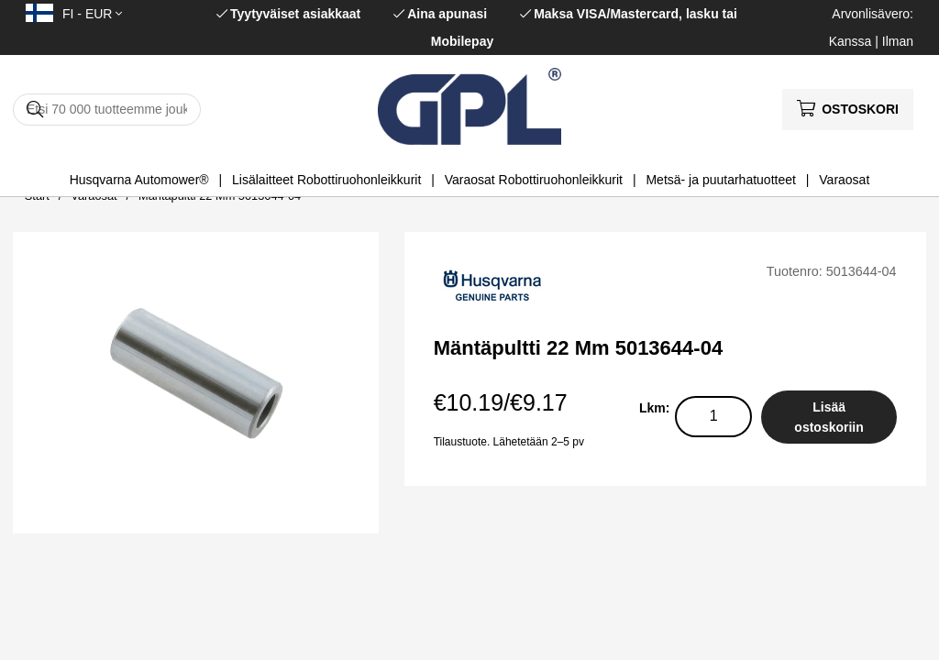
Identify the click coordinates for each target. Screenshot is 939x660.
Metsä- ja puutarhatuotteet (720, 179)
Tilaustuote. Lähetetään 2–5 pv (509, 441)
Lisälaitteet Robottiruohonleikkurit (326, 179)
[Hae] (107, 110)
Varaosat (844, 179)
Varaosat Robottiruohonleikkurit (534, 179)
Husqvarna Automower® (139, 179)
